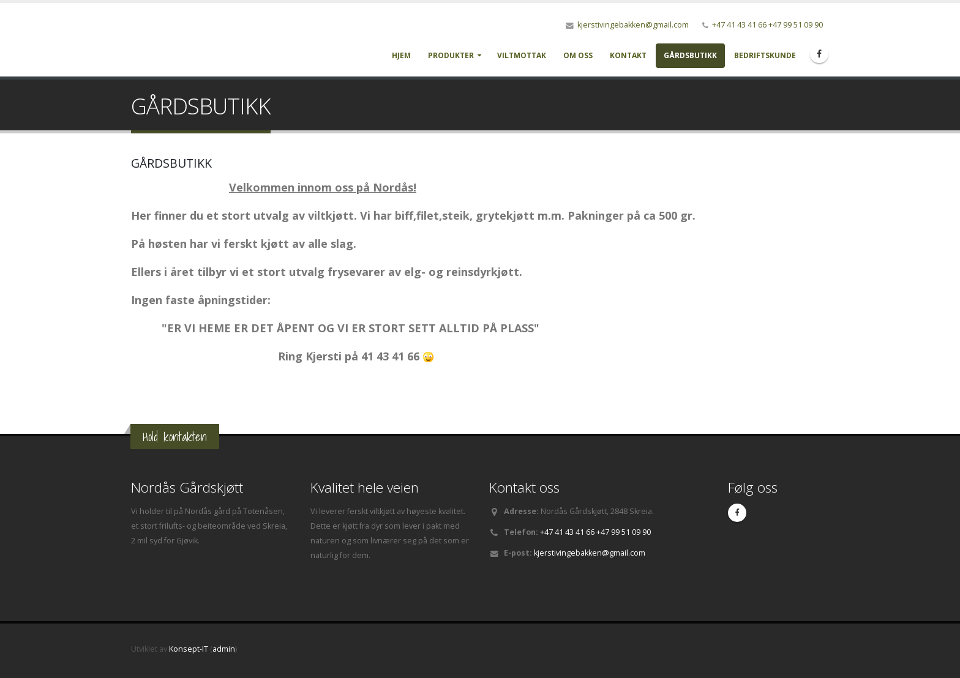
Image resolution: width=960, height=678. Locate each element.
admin (223, 649)
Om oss (578, 55)
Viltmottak (521, 55)
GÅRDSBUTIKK (690, 55)
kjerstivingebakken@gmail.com (633, 25)
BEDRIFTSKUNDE (765, 55)
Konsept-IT (188, 649)
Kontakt (628, 55)
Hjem (401, 55)
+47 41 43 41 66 (739, 25)
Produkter (451, 55)
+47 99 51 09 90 (795, 25)
